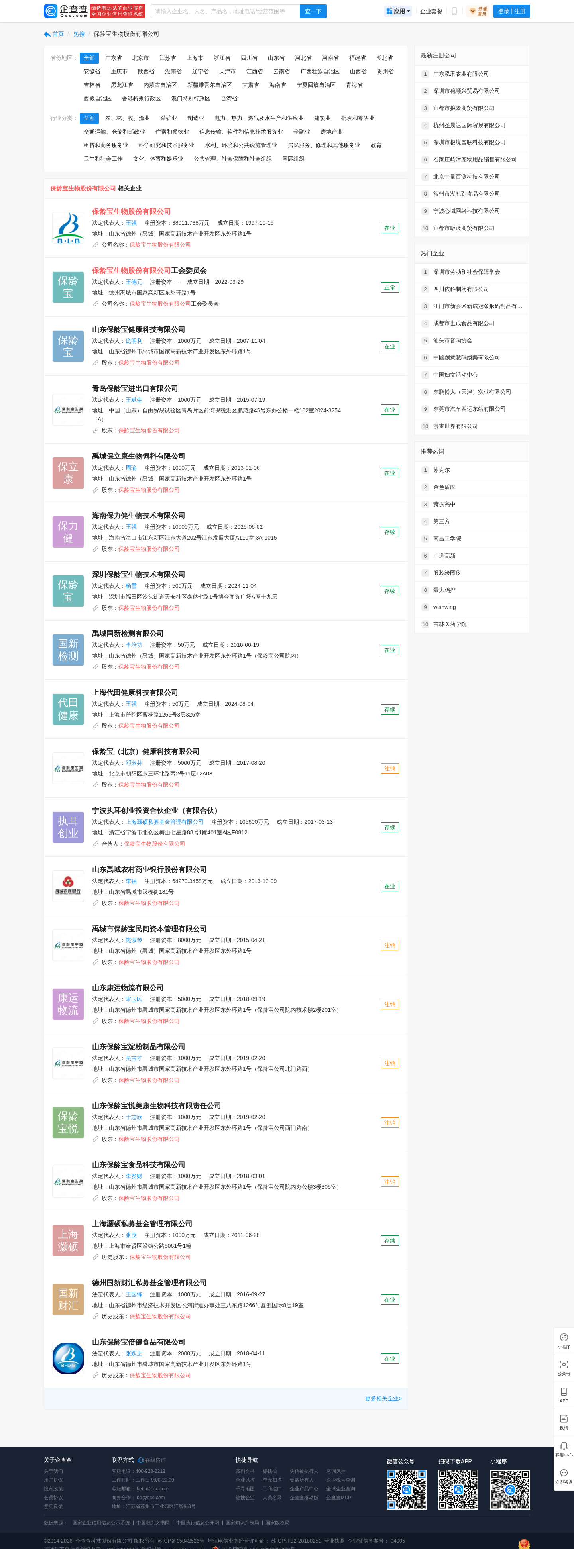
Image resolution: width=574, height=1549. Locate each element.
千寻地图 (245, 1489)
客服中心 (563, 1455)
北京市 (140, 58)
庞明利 (134, 341)
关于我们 (53, 1471)
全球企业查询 (340, 1489)
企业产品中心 (304, 1489)
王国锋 (134, 1294)
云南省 (281, 71)
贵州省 (385, 71)
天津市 (227, 71)
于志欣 (134, 1117)
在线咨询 (152, 1460)
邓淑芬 (134, 763)
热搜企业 (245, 1497)
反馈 (564, 1428)
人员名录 (272, 1497)
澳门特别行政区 (190, 98)
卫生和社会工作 (103, 158)
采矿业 (168, 118)
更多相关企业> (383, 1398)
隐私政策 (53, 1489)
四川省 (249, 58)
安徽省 (92, 71)
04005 (398, 1541)
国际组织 (293, 158)
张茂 (131, 1235)
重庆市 (119, 71)
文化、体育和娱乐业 (158, 158)
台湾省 (229, 98)
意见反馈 (53, 1506)
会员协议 (53, 1497)
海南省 (277, 85)
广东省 (113, 58)
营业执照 (334, 1541)
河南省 (330, 58)
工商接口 (272, 1489)
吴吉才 (134, 1058)
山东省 (276, 58)
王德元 (134, 282)
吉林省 (92, 85)
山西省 (358, 71)
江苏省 (167, 58)
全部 (89, 58)
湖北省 (384, 58)
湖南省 (173, 71)
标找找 (270, 1471)
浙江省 (222, 58)
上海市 (195, 58)
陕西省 (146, 71)
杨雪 (131, 586)
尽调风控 (336, 1471)
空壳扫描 (272, 1480)
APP (564, 1401)
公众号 (564, 1373)
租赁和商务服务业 (106, 145)
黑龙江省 (122, 85)
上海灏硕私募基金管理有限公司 (165, 822)
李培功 (134, 645)
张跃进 (134, 1353)
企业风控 (245, 1480)
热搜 (79, 34)
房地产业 (331, 131)
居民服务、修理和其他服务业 (324, 145)
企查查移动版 (304, 1497)
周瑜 (131, 468)
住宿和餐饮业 (172, 131)
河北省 (303, 58)
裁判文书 (245, 1471)
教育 (376, 145)
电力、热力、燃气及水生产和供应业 (259, 118)
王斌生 (134, 400)
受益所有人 (302, 1480)
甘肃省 (250, 85)
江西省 (254, 71)
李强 (131, 881)
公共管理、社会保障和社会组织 (233, 158)
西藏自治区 (98, 98)
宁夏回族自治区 (316, 85)
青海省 (354, 85)
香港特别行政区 (141, 98)
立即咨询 (563, 1482)
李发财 (134, 1176)
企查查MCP (339, 1497)
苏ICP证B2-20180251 (296, 1541)
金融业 (301, 131)
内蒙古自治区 (160, 85)
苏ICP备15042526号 (181, 1541)
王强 (131, 223)
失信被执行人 (304, 1471)
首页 (54, 34)
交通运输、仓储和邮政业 (114, 131)
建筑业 (322, 118)
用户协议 (53, 1480)
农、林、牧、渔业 (127, 118)
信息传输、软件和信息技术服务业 (241, 131)
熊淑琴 (134, 940)
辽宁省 (200, 71)
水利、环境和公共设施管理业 (241, 145)
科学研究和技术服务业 (167, 145)
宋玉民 (134, 999)
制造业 (195, 118)
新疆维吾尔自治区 (209, 85)
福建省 (357, 58)
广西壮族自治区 (320, 71)
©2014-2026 (58, 1541)
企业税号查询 (340, 1480)
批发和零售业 (358, 118)
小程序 (564, 1346)
